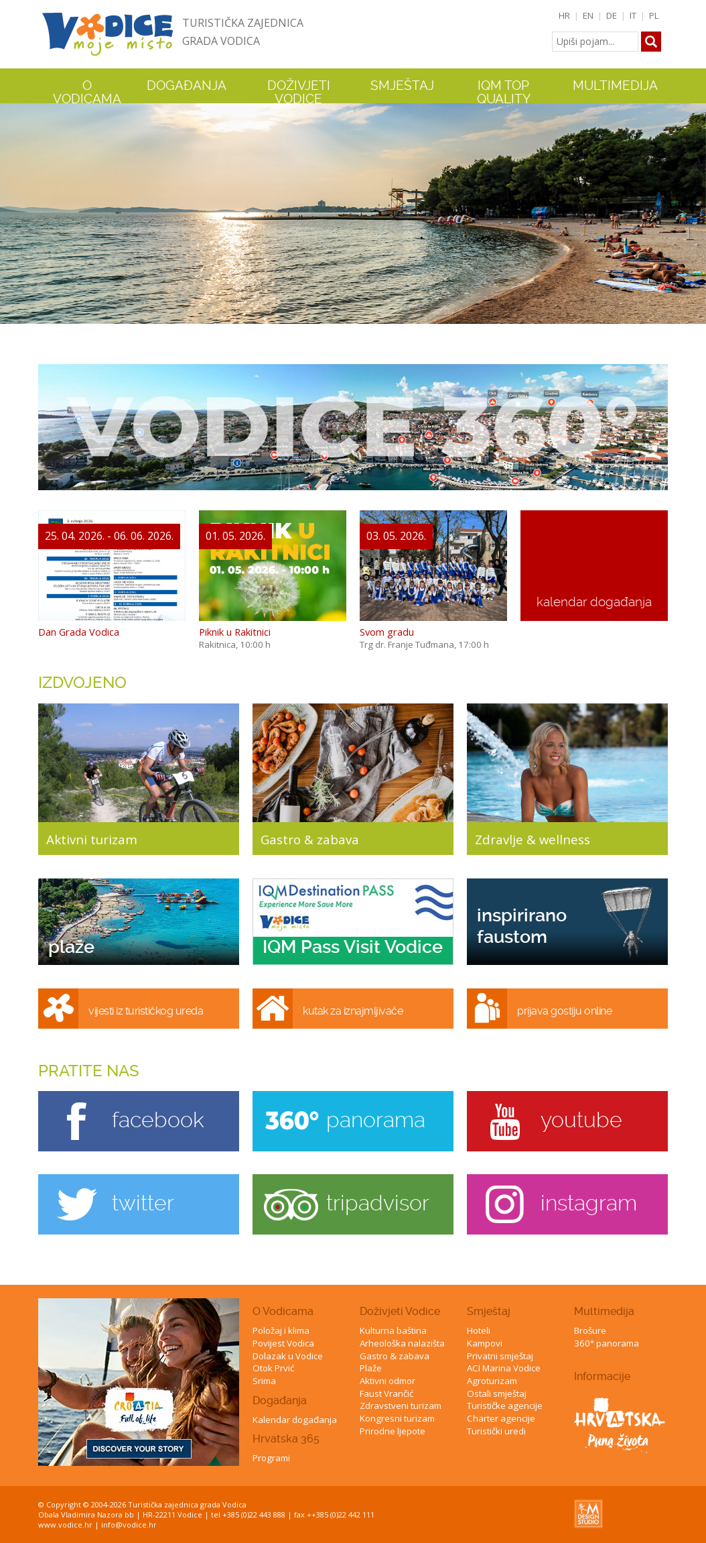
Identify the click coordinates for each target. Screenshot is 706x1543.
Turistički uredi (496, 1431)
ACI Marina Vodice (504, 1368)
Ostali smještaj (496, 1393)
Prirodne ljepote (392, 1431)
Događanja (186, 85)
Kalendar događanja (295, 1420)
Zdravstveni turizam (400, 1405)
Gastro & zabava (394, 1356)
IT (633, 15)
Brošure (590, 1330)
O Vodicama (283, 1311)
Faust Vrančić (386, 1393)
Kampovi (484, 1343)
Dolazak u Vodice (288, 1356)
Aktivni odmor (387, 1381)
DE (611, 15)
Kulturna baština (393, 1330)
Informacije (602, 1376)
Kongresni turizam (397, 1418)
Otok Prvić (273, 1368)
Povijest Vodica (283, 1343)
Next (693, 212)
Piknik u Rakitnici (235, 631)
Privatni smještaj (500, 1356)
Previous (12, 212)
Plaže (371, 1368)
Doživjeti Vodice (400, 1311)
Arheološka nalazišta (402, 1343)
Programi (271, 1458)
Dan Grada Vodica (78, 631)
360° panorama (606, 1343)
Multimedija (604, 1311)
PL (654, 15)
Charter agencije (501, 1418)
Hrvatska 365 (286, 1438)
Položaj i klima (281, 1330)
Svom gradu (387, 631)
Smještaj (488, 1311)
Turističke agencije (505, 1405)
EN (588, 15)
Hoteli (478, 1330)
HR (564, 15)
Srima (264, 1381)
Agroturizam (492, 1381)
